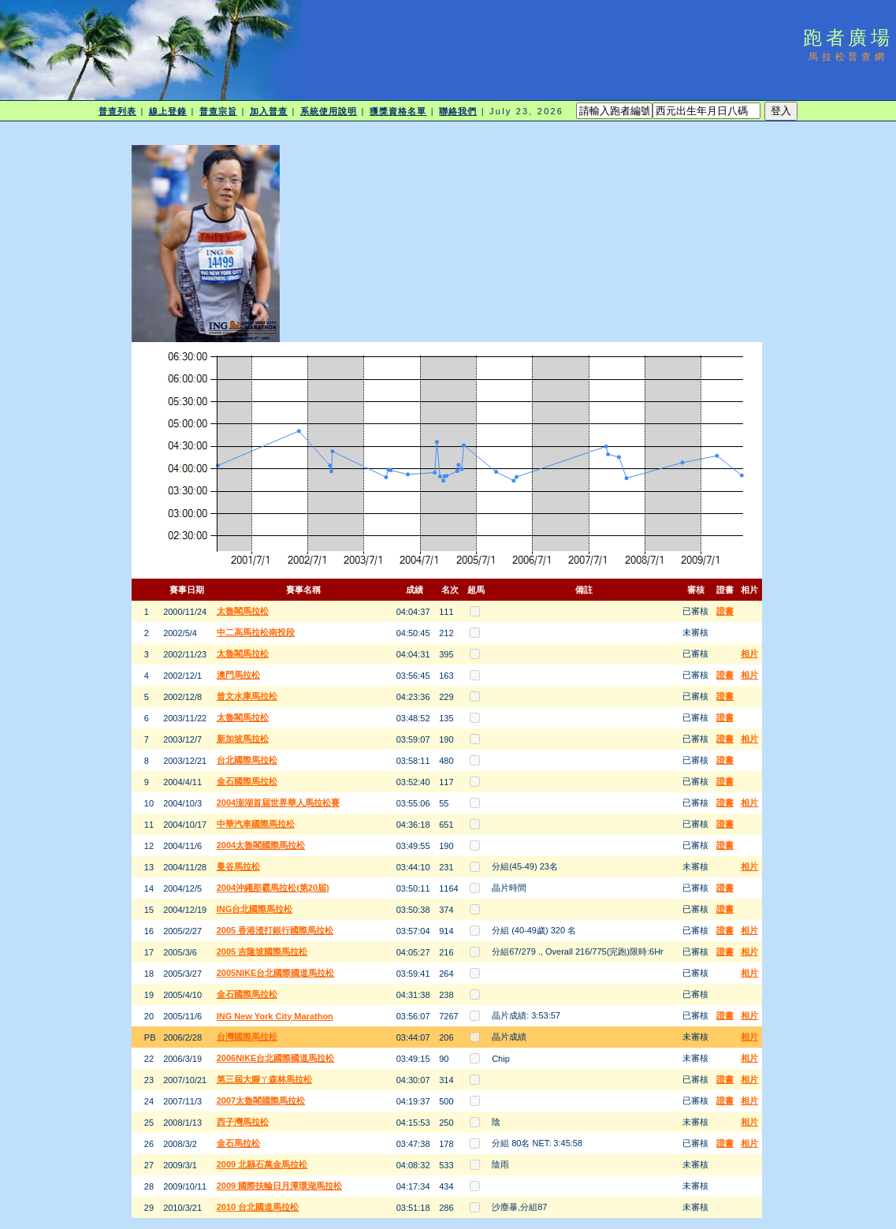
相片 (749, 653)
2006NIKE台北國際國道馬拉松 (276, 1058)
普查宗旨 (218, 111)
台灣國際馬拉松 (247, 1036)
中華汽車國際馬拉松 (256, 824)
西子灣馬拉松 (243, 1122)
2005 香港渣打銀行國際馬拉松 (275, 930)
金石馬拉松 (238, 1143)
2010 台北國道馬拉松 (258, 1207)
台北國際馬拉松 (247, 760)
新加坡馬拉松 (243, 738)
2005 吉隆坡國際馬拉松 (262, 951)
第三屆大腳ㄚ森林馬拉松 (264, 1079)
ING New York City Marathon (275, 1016)
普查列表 (117, 111)
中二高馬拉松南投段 (256, 632)
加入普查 (269, 111)
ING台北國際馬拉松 (255, 909)
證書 (725, 611)
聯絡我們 (458, 111)
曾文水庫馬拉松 (247, 696)
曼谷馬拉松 (238, 866)
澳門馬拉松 (238, 675)
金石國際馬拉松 (247, 781)
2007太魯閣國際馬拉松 (261, 1100)
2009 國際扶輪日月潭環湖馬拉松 (280, 1185)
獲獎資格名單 (398, 111)
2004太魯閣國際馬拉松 (261, 845)
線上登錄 (168, 111)
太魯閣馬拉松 (243, 611)
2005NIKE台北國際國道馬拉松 (276, 973)
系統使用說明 (329, 111)
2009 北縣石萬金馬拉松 (262, 1164)
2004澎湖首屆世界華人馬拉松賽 (278, 802)
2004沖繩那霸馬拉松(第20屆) (273, 887)
